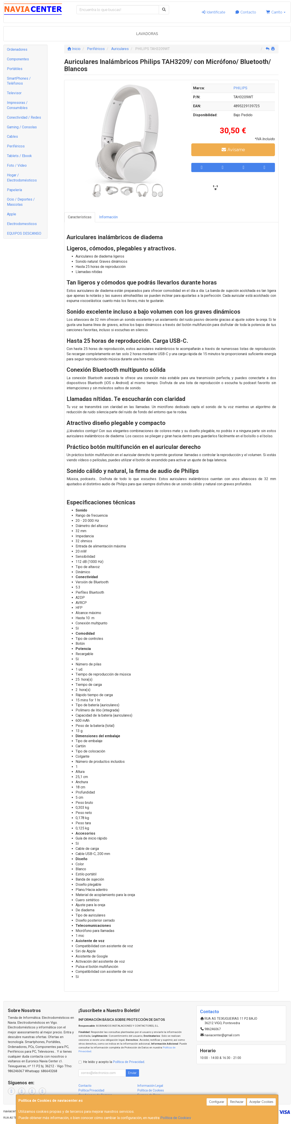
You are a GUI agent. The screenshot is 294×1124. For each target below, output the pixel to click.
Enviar (132, 1073)
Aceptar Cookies (261, 1102)
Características (79, 217)
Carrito (275, 12)
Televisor (14, 93)
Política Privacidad (91, 1090)
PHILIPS (240, 88)
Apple (11, 214)
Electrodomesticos (22, 224)
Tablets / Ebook (19, 156)
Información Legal (150, 1085)
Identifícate (213, 12)
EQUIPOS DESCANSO (24, 233)
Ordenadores (17, 49)
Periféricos (16, 146)
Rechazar (237, 1102)
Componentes (18, 59)
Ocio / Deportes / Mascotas (21, 202)
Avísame (233, 149)
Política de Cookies (175, 1118)
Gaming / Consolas (22, 127)
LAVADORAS (147, 34)
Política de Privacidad (128, 1062)
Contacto (245, 12)
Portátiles (14, 69)
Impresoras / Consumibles (17, 105)
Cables (12, 136)
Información (108, 217)
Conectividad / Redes (24, 117)
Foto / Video (17, 165)
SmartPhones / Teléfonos (19, 81)
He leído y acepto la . (114, 1062)
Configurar (216, 1102)
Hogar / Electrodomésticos (22, 177)
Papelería (14, 190)
